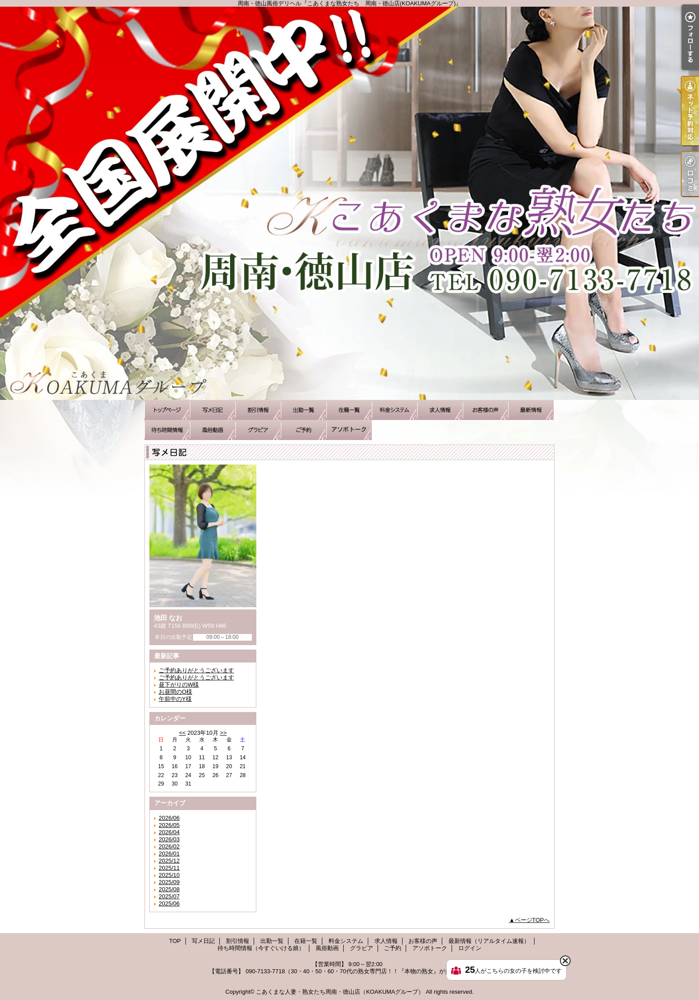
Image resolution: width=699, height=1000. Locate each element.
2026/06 (169, 818)
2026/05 (169, 825)
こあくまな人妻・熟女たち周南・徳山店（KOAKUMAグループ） (340, 991)
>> (223, 732)
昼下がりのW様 (179, 684)
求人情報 (440, 410)
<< (182, 732)
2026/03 (169, 839)
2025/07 (169, 896)
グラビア (258, 430)
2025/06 (169, 903)
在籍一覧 (349, 410)
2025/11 (169, 867)
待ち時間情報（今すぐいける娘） (167, 430)
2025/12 (169, 860)
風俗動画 (212, 430)
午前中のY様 (175, 698)
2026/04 (169, 832)
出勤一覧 (303, 410)
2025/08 (169, 889)
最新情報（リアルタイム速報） (531, 410)
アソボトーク (349, 430)
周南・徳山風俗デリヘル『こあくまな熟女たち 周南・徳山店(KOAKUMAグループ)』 (349, 203)
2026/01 (169, 853)
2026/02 (169, 846)
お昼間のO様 (175, 691)
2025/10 (169, 875)
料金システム (394, 410)
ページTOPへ (532, 920)
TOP (167, 410)
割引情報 (258, 410)
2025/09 (169, 882)
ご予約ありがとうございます (196, 670)
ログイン (469, 948)
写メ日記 (212, 410)
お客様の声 (485, 410)
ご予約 (303, 430)
